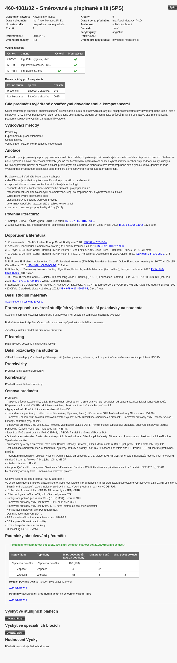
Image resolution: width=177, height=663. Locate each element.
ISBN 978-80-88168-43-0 (79, 221)
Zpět (172, 7)
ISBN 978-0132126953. (110, 246)
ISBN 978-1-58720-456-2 (26, 280)
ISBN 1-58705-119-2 (131, 224)
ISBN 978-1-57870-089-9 (150, 253)
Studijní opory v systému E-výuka (24, 301)
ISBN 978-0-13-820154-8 (74, 288)
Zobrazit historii (18, 587)
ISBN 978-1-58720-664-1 (41, 265)
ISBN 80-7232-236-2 (95, 242)
